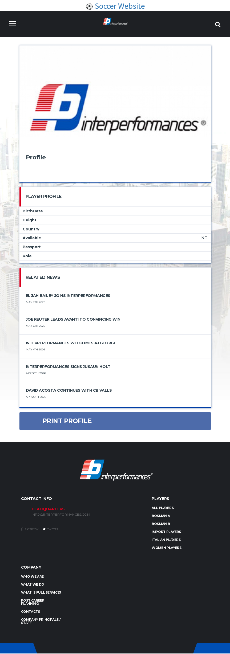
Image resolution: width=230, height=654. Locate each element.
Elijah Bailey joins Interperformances (68, 295)
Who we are (32, 577)
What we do (32, 585)
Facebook (30, 529)
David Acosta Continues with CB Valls (69, 390)
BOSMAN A (161, 516)
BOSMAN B (161, 524)
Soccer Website (115, 6)
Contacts (30, 612)
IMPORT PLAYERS (166, 532)
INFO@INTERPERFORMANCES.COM (61, 515)
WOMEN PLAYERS (166, 548)
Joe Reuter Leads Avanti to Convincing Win (73, 319)
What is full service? (41, 593)
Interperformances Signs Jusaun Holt (68, 367)
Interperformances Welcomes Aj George (71, 343)
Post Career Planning (33, 602)
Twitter (50, 529)
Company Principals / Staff (41, 621)
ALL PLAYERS (162, 508)
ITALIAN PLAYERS (166, 540)
